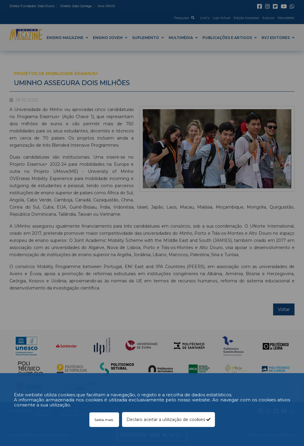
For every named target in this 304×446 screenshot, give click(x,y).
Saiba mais (104, 419)
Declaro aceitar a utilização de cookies (168, 419)
